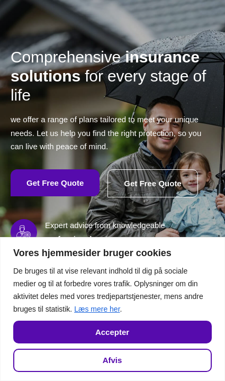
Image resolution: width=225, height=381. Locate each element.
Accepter (112, 332)
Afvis (112, 360)
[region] (112, 309)
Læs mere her (97, 309)
